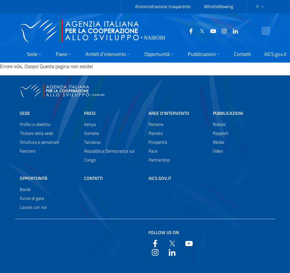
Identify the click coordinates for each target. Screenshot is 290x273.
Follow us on (163, 232)
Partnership (159, 160)
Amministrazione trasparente (163, 6)
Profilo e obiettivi (35, 124)
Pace (152, 151)
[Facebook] (180, 30)
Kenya (90, 124)
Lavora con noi (33, 207)
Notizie (219, 124)
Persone (155, 124)
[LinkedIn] (224, 30)
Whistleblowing (218, 6)
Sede (25, 113)
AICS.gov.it (159, 178)
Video (218, 151)
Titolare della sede (36, 133)
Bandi (25, 189)
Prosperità (157, 142)
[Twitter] (191, 30)
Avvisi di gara (32, 198)
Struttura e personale (39, 142)
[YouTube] (202, 30)
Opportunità (33, 178)
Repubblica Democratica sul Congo (109, 155)
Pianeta (155, 133)
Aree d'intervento (168, 113)
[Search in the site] (263, 31)
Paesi (89, 113)
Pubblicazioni (228, 113)
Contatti (93, 178)
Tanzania (92, 142)
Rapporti (220, 133)
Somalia (91, 133)
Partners (28, 151)
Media (218, 142)
